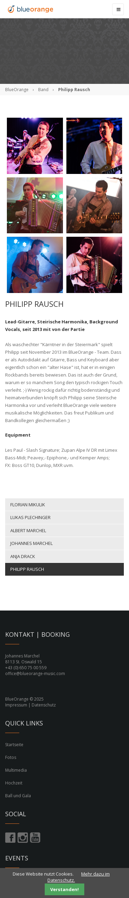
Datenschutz (44, 705)
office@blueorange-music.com (35, 673)
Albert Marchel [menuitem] (28, 530)
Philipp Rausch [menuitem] (27, 569)
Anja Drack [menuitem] (22, 556)
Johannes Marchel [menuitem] (31, 543)
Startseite (14, 745)
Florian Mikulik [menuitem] (27, 504)
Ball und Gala (18, 796)
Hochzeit (13, 783)
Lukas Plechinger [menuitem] (30, 517)
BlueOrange (17, 89)
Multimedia (16, 770)
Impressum (16, 705)
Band (43, 89)
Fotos (10, 757)
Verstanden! (64, 889)
